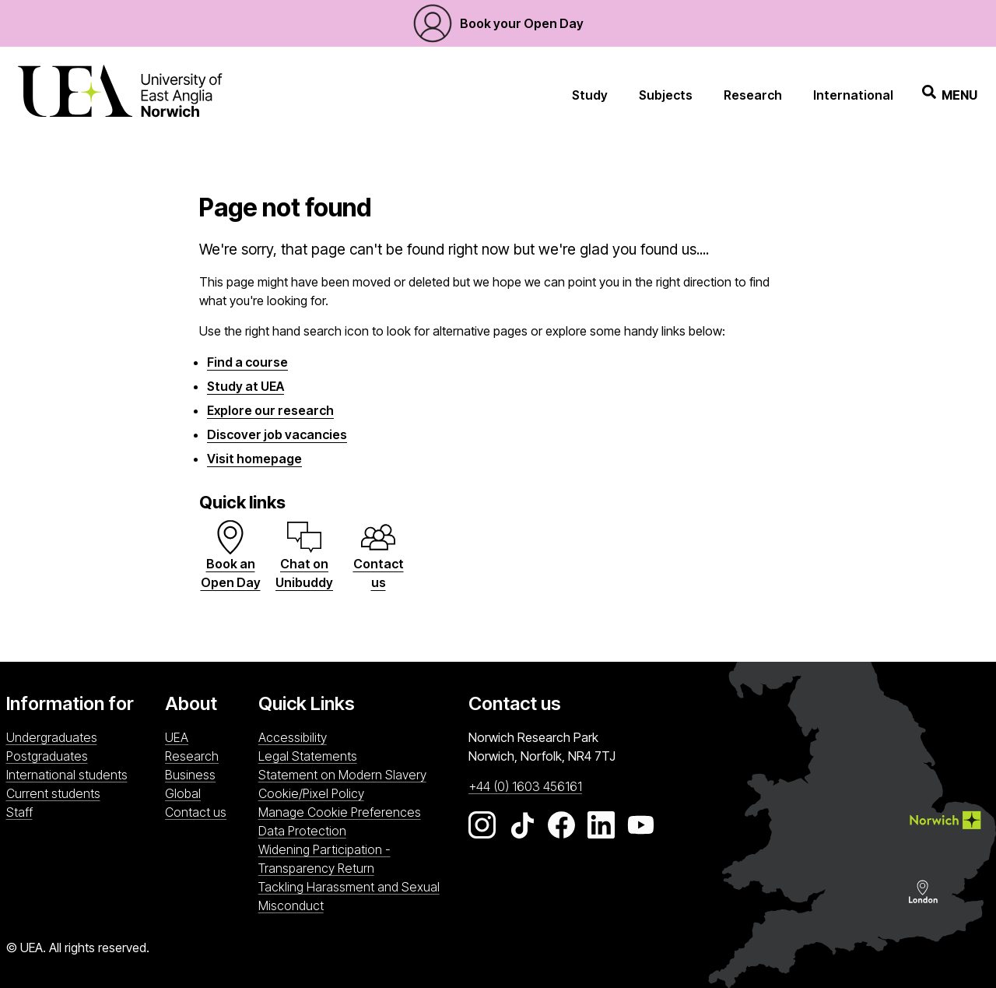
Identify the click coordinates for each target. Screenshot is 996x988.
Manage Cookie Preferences (339, 812)
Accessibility (292, 737)
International (853, 95)
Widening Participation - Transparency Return (324, 859)
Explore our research (270, 410)
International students (67, 774)
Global (183, 793)
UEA (176, 737)
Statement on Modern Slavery (342, 774)
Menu (949, 94)
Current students (53, 793)
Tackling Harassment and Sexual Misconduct (349, 896)
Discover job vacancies (277, 434)
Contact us (195, 812)
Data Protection (302, 831)
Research (753, 95)
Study (590, 95)
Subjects (666, 95)
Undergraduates (51, 737)
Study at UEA (245, 386)
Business (190, 774)
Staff (19, 812)
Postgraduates (47, 756)
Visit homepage (254, 458)
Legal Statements (307, 756)
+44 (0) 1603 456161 (525, 786)
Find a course (247, 362)
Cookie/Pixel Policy (311, 793)
